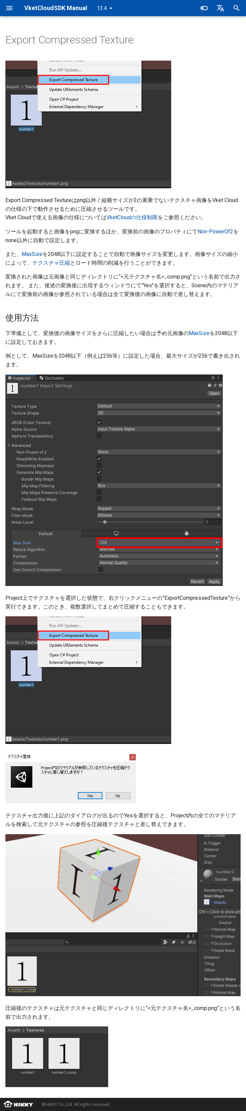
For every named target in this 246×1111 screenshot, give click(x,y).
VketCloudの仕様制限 (132, 217)
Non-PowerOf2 (215, 231)
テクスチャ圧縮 (51, 263)
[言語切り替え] (220, 8)
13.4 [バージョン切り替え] (102, 8)
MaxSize (32, 254)
